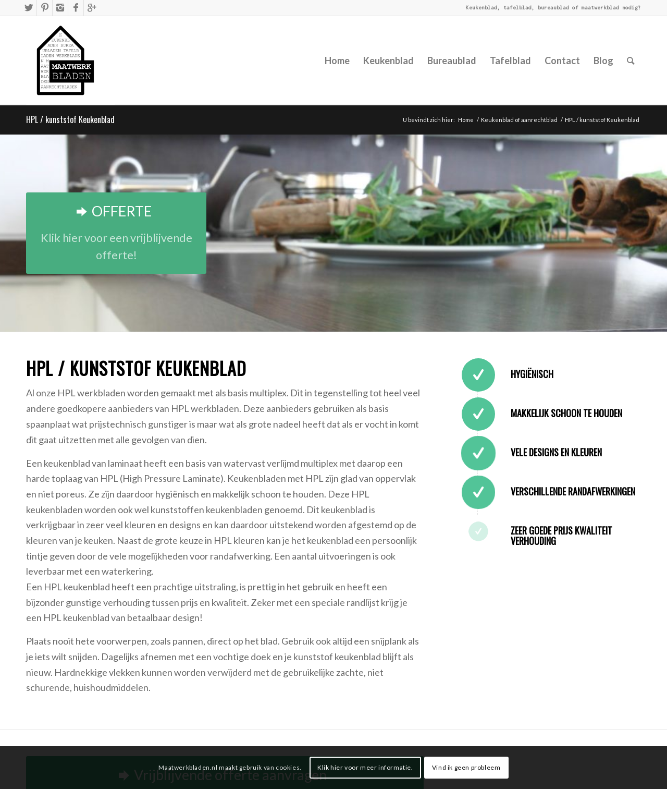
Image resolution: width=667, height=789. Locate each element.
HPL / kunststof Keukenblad (70, 119)
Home (466, 119)
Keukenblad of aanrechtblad (519, 119)
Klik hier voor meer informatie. (365, 767)
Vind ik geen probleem (466, 767)
